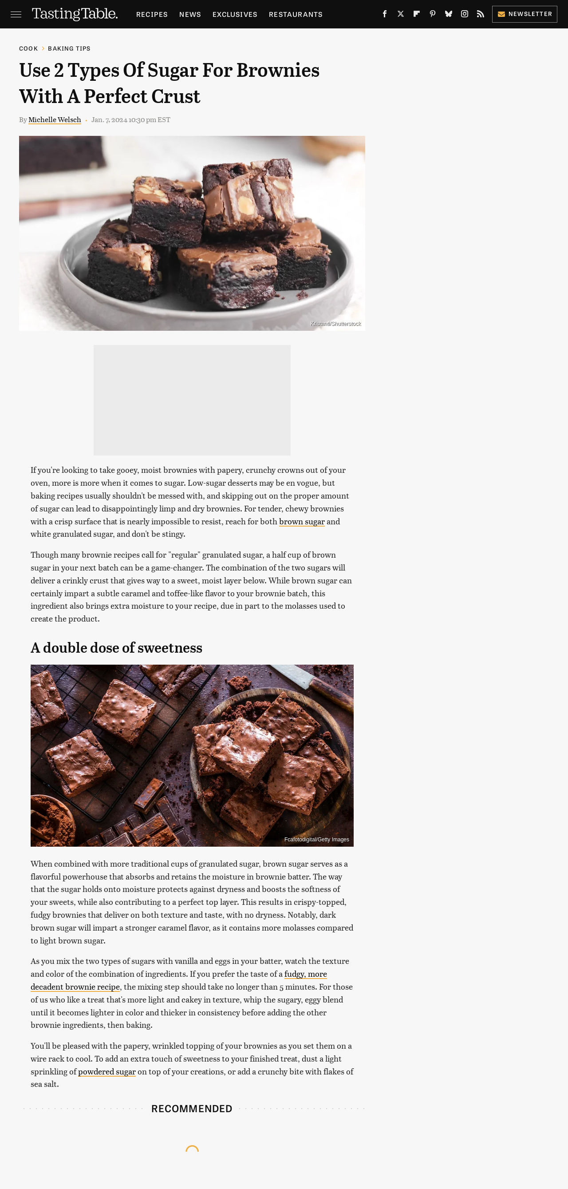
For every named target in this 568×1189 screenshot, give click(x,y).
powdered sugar (107, 1071)
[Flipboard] (416, 15)
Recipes (152, 14)
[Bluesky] (448, 15)
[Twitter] (400, 15)
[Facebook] (384, 15)
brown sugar (302, 521)
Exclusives (235, 14)
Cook (28, 48)
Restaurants (296, 14)
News (190, 14)
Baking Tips (69, 48)
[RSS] (480, 15)
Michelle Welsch (54, 119)
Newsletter (524, 13)
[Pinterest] (432, 15)
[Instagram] (464, 15)
